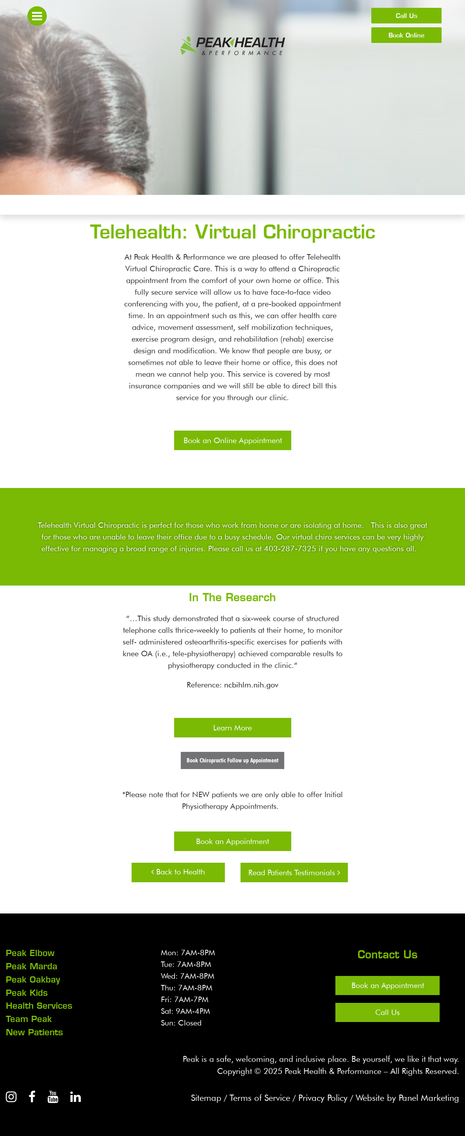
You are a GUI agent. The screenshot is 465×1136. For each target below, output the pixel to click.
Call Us (406, 16)
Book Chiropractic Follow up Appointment (232, 760)
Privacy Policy (312, 1095)
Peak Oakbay (33, 978)
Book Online (406, 35)
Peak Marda (31, 965)
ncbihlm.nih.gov (251, 684)
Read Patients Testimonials (294, 872)
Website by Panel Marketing (403, 1095)
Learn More (232, 727)
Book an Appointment (232, 841)
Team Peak (29, 1017)
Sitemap (187, 1095)
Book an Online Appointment (233, 440)
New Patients (34, 1030)
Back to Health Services (178, 874)
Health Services (39, 1004)
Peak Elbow (30, 952)
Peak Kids (27, 991)
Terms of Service (244, 1095)
